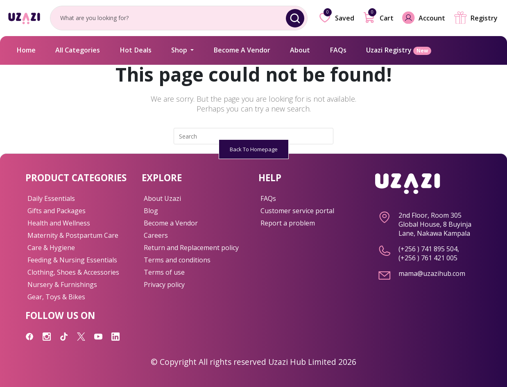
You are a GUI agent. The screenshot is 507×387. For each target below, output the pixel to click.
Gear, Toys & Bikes (56, 296)
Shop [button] (180, 50)
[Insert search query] (253, 136)
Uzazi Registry (398, 50)
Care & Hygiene (51, 247)
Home (26, 50)
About (300, 50)
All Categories (77, 50)
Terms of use (164, 272)
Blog (151, 210)
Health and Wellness (58, 223)
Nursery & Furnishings (62, 284)
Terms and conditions (177, 259)
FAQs (338, 50)
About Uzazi (162, 198)
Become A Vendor (241, 50)
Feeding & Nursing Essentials (72, 259)
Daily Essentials (51, 198)
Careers (156, 235)
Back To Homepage (254, 149)
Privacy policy (164, 284)
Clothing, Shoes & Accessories (73, 272)
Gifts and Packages (56, 210)
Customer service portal (297, 210)
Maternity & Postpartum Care (72, 235)
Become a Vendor (171, 223)
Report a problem (287, 223)
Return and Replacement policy (191, 247)
